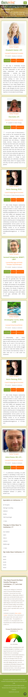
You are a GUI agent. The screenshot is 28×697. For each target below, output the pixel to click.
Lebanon (5, 541)
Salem (4, 535)
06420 (4, 556)
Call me (13, 60)
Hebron (5, 538)
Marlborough (6, 544)
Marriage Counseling (8, 508)
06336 (4, 565)
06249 (4, 562)
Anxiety (5, 514)
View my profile (20, 60)
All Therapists (6, 505)
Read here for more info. (14, 692)
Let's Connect (7, 60)
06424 (4, 567)
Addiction (5, 511)
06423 (4, 559)
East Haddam (6, 532)
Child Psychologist (7, 517)
